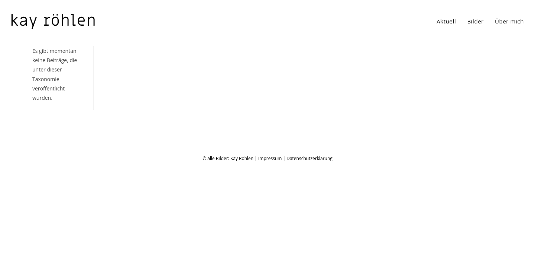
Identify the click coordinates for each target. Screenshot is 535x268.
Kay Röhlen (241, 260)
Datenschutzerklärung (309, 260)
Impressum (270, 260)
